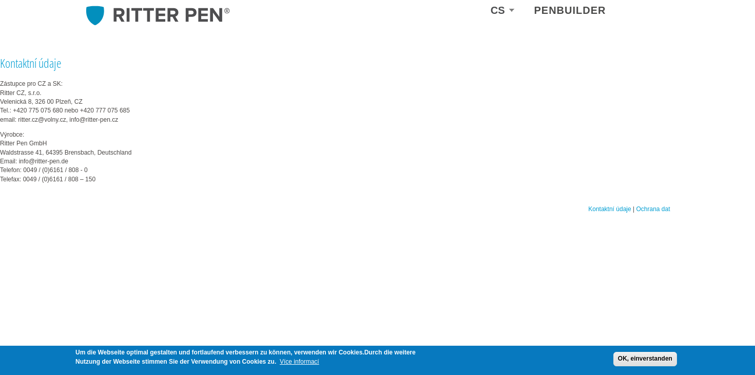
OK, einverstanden (645, 358)
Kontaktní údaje (609, 209)
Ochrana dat (653, 209)
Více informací (299, 361)
